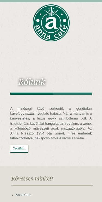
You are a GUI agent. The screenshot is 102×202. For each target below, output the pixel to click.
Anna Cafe (23, 195)
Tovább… (19, 148)
